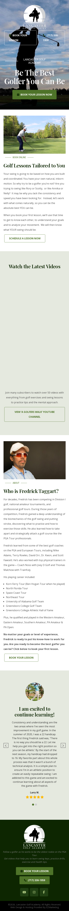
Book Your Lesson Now (34, 94)
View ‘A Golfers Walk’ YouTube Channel (35, 414)
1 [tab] (33, 805)
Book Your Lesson (18, 38)
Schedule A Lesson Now (24, 238)
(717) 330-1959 (50, 38)
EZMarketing (52, 907)
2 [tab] (36, 805)
